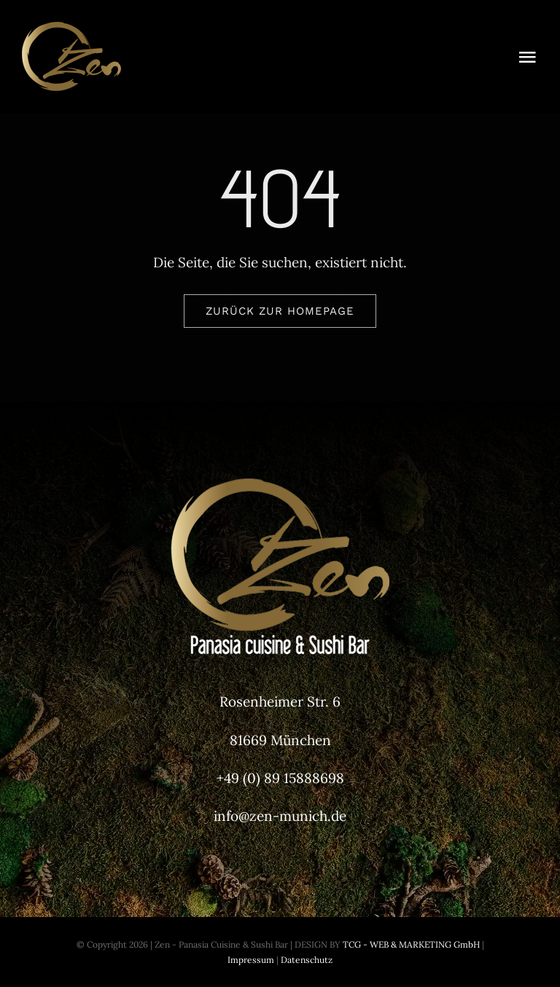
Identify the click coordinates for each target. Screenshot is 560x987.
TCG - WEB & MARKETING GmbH (410, 944)
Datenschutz (306, 959)
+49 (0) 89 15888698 (280, 778)
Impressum (251, 959)
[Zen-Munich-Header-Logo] (131, 28)
